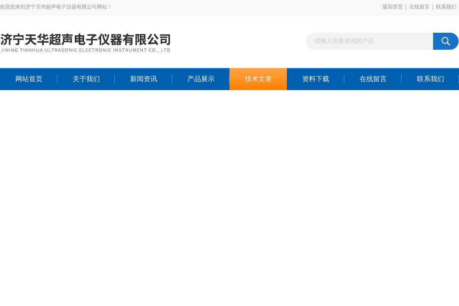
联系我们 (446, 7)
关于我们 (86, 78)
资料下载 (315, 78)
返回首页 (392, 7)
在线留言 (419, 7)
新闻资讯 (143, 78)
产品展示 (201, 78)
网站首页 (28, 78)
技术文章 (258, 78)
